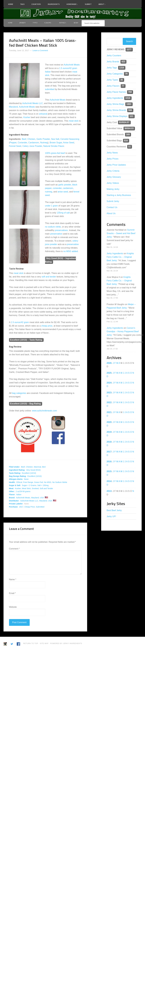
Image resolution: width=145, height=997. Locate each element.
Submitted (40, 507)
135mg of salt (63, 213)
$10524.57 (124, 122)
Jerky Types (112, 80)
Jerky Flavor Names (116, 92)
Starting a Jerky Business (119, 195)
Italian (48, 72)
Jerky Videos (113, 183)
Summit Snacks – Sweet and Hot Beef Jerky (121, 233)
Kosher (26, 117)
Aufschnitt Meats (72, 65)
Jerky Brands (113, 62)
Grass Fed (38, 482)
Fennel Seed (15, 146)
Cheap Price (29, 507)
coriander (57, 188)
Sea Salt (55, 139)
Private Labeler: (16, 504)
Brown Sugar (56, 143)
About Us (111, 214)
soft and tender (49, 277)
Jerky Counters (114, 56)
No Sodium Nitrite (59, 482)
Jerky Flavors (113, 86)
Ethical (19, 482)
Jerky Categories (115, 74)
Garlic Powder (43, 139)
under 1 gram (51, 206)
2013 (109, 491)
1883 (128, 104)
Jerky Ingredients (73, 13)
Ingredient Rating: (17, 470)
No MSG (47, 482)
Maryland (13, 107)
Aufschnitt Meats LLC (32, 103)
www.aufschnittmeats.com (44, 411)
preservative (56, 234)
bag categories (19, 393)
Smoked (35, 489)
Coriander (22, 143)
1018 (127, 98)
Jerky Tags (112, 68)
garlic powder (64, 185)
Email (12, 593)
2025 (109, 373)
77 (123, 86)
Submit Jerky (113, 201)
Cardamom (33, 143)
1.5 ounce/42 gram (68, 68)
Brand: (12, 498)
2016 (109, 462)
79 (126, 74)
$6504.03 (129, 129)
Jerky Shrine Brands (116, 110)
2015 (109, 472)
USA (42, 498)
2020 (109, 422)
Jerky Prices (112, 159)
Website (13, 607)
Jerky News (112, 153)
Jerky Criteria (113, 171)
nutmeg (48, 192)
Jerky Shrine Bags (115, 104)
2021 (109, 412)
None (26, 479)
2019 (109, 432)
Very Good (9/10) (33, 470)
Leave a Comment (40, 51)
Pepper (13, 143)
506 (130, 110)
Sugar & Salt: (15, 486)
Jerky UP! (111, 517)
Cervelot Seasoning (69, 139)
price (50, 326)
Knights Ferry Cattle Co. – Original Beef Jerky (120, 257)
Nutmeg (44, 143)
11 (129, 147)
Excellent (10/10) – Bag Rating (25, 404)
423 (123, 62)
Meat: (11, 489)
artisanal (43, 114)
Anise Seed (68, 143)
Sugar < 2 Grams (29, 486)
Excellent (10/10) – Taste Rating (26, 340)
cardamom (68, 188)
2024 (109, 383)
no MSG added (70, 251)
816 (126, 141)
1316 (121, 68)
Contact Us (112, 207)
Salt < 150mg (43, 486)
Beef (24, 139)
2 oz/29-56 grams (23, 492)
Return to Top (30, 644)
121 (131, 116)
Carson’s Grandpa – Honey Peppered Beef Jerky (123, 331)
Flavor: (12, 495)
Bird (43, 467)
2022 (109, 403)
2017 (21, 507)
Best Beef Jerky (114, 510)
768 (130, 92)
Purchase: (13, 507)
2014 (109, 481)
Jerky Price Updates (116, 165)
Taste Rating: (15, 473)
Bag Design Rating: (17, 476)
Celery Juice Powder (32, 146)
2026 (109, 363)
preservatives (61, 230)
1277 (129, 50)
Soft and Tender (46, 489)
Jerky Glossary (114, 177)
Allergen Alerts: (16, 479)
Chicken (31, 139)
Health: (12, 482)
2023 (109, 393)
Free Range (28, 482)
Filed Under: (14, 467)
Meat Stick (26, 489)
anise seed (63, 192)
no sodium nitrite (53, 227)
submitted (49, 89)
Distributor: (14, 501)
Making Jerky (113, 189)
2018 (109, 442)
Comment (14, 549)
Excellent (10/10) (29, 473)
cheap (44, 326)
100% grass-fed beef (55, 153)
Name (12, 580)
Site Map (44, 644)
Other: (12, 492)
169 (128, 135)
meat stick (74, 121)
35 (121, 80)
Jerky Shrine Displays (117, 116)
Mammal (37, 467)
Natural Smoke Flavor (53, 146)
